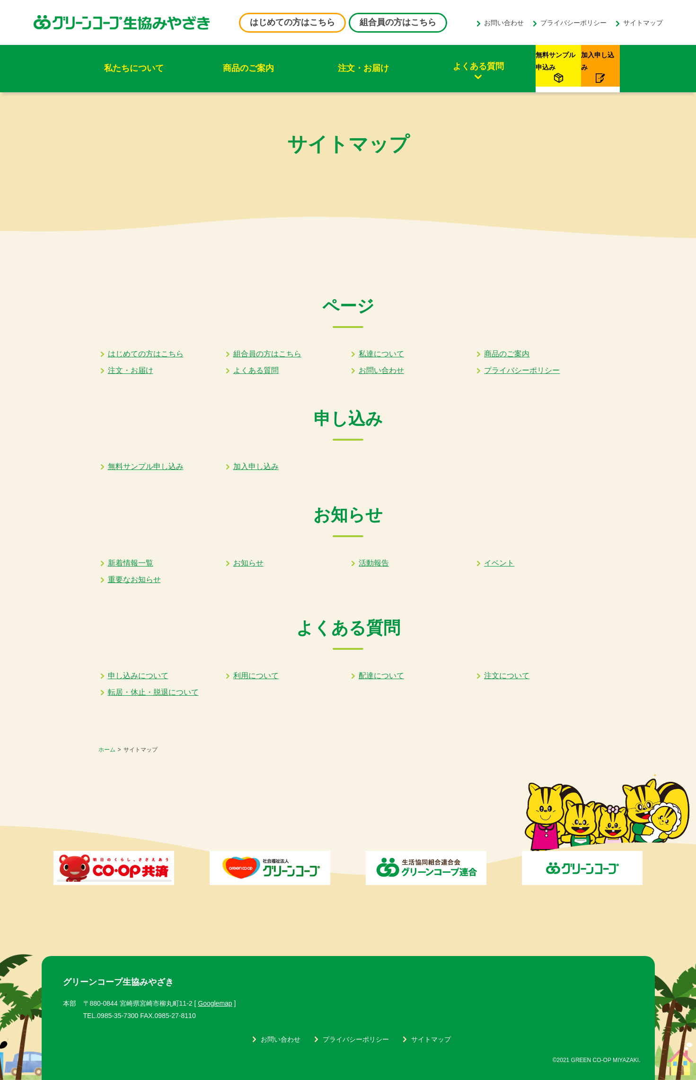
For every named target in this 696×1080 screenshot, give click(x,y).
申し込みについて (138, 676)
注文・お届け (294, 68)
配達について (381, 676)
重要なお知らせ (134, 579)
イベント (499, 563)
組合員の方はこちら (398, 22)
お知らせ (248, 563)
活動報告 (374, 563)
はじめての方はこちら (292, 22)
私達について (381, 354)
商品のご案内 (207, 68)
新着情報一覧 (130, 563)
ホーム (106, 749)
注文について (506, 676)
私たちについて (120, 68)
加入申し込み (256, 466)
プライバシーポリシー (573, 23)
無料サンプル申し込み (146, 466)
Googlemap (215, 1003)
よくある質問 (381, 66)
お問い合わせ (504, 23)
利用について (256, 676)
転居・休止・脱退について (153, 692)
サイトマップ (643, 23)
